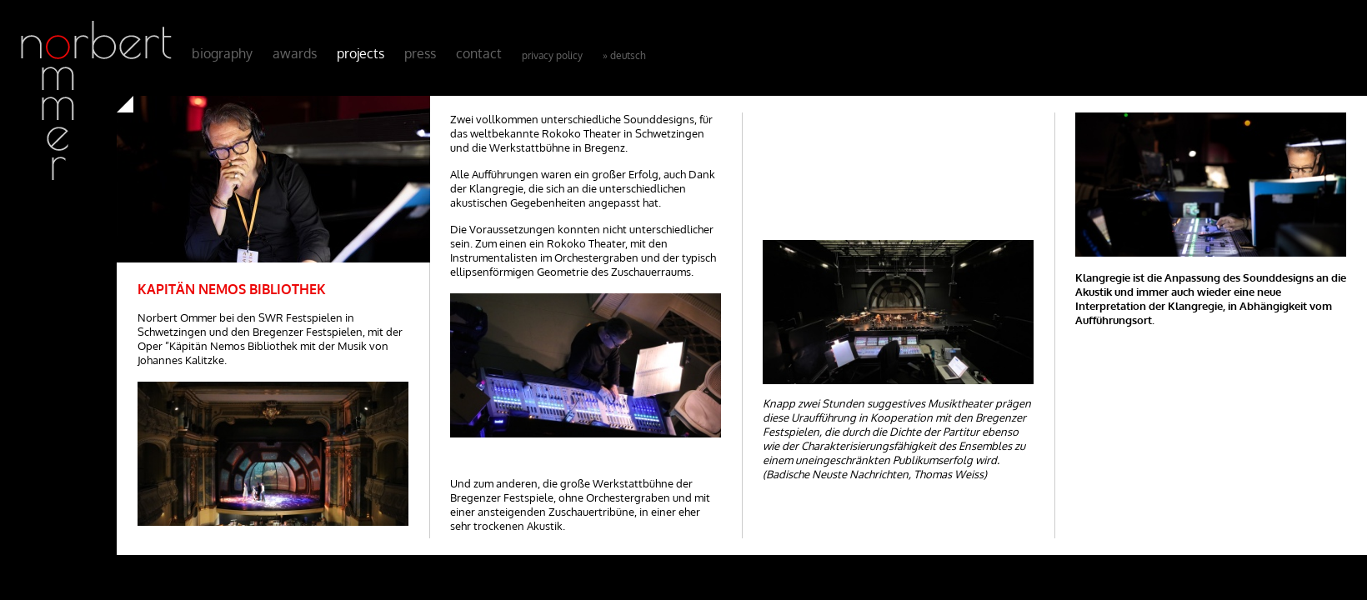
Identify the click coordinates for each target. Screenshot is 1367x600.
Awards (295, 53)
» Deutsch (624, 55)
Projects (360, 53)
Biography (222, 53)
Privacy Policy (552, 55)
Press (420, 53)
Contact (479, 53)
